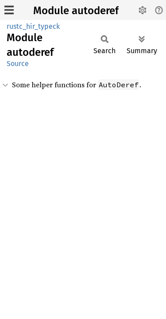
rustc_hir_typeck (33, 26)
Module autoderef (76, 10)
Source (18, 63)
